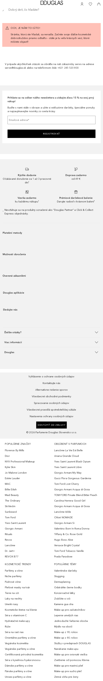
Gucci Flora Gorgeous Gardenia (72, 478)
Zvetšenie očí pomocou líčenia (71, 660)
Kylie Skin (10, 467)
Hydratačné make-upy (17, 621)
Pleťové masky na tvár (17, 587)
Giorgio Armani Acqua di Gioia (72, 489)
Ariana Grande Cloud (66, 456)
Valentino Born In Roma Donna (72, 528)
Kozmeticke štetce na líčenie (21, 609)
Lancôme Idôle (62, 511)
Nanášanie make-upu (66, 648)
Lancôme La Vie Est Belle (68, 450)
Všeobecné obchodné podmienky (51, 396)
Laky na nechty (13, 598)
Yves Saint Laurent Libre (68, 467)
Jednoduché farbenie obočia (71, 621)
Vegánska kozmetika (17, 643)
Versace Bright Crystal (67, 545)
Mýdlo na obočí (63, 626)
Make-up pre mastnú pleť (68, 665)
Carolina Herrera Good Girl (70, 500)
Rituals (8, 534)
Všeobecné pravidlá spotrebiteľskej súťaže (51, 409)
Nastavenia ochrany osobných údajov (51, 416)
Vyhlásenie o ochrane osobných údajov (51, 376)
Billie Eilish (11, 489)
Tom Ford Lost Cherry (66, 483)
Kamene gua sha (63, 604)
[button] (51, 332)
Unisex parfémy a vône (18, 676)
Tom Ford (10, 517)
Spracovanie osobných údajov (51, 403)
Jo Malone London (16, 472)
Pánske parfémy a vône (18, 671)
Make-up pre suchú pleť (67, 671)
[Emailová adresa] (51, 120)
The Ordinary (12, 500)
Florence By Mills (14, 450)
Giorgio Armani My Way (68, 472)
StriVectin (10, 506)
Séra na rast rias (14, 632)
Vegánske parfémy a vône (20, 648)
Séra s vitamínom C (16, 615)
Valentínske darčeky (65, 570)
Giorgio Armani (14, 528)
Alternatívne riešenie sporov (51, 389)
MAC (8, 483)
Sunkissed (11, 511)
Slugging (59, 576)
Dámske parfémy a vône (19, 665)
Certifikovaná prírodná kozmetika (24, 654)
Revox (8, 539)
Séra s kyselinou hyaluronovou (22, 660)
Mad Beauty (12, 495)
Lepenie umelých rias (66, 615)
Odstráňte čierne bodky (68, 587)
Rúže (7, 626)
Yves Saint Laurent (15, 523)
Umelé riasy (11, 604)
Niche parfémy (13, 576)
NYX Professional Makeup (20, 461)
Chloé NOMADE (63, 517)
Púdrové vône (13, 581)
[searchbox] (51, 10)
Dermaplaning (62, 581)
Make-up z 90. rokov (66, 632)
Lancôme (10, 545)
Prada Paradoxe (63, 556)
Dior (7, 456)
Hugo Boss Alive (63, 539)
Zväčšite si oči (62, 598)
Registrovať (51, 134)
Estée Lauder (12, 478)
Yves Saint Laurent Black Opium (72, 461)
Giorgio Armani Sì (64, 523)
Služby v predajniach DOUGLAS (72, 643)
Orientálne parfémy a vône (20, 637)
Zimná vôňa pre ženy (66, 676)
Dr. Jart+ (10, 551)
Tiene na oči (12, 593)
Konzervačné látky (64, 593)
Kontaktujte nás (51, 383)
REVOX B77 (11, 556)
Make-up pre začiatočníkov (69, 609)
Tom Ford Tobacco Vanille (69, 551)
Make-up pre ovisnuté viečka (70, 654)
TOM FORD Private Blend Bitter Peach (75, 495)
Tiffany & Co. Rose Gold (68, 534)
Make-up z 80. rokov (66, 637)
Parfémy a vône (14, 570)
